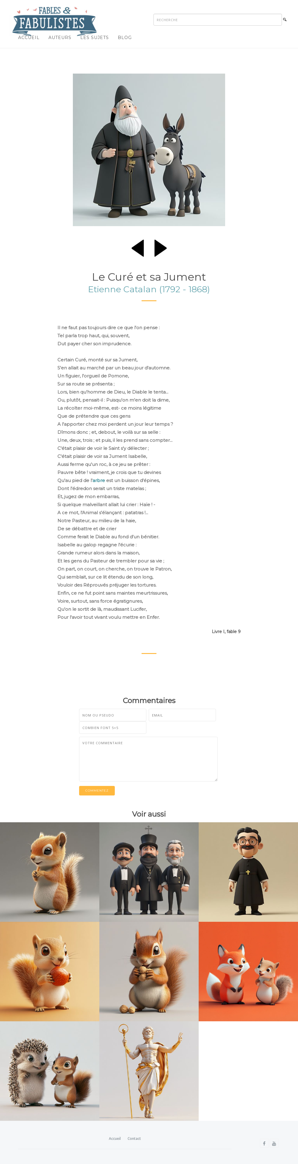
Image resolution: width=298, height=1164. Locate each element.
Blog (125, 37)
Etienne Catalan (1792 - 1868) (149, 289)
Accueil (29, 37)
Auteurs (59, 37)
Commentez (97, 790)
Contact (134, 1138)
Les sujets (94, 37)
